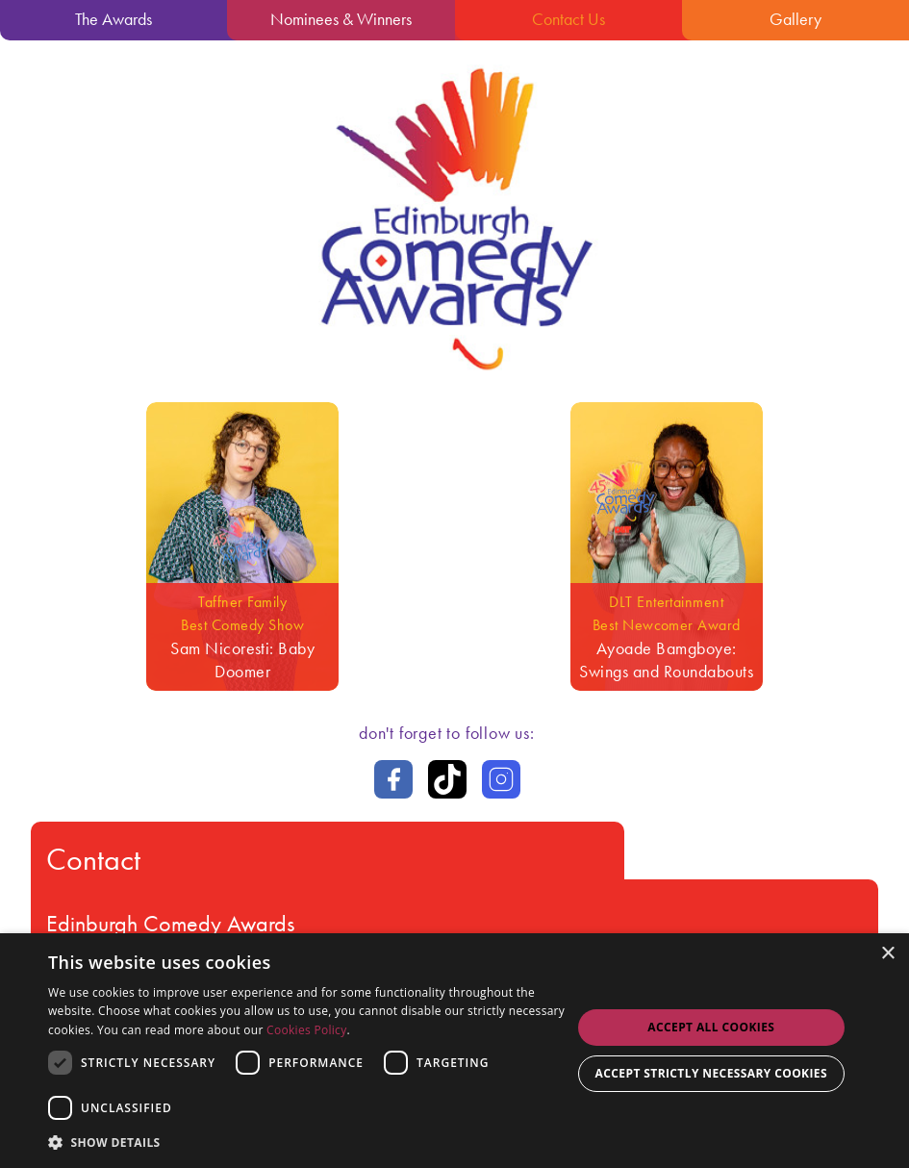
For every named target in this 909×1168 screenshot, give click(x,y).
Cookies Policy (306, 1030)
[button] (309, 1142)
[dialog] (454, 1050)
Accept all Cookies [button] (710, 1027)
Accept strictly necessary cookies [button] (711, 1073)
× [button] (887, 954)
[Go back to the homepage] (455, 378)
